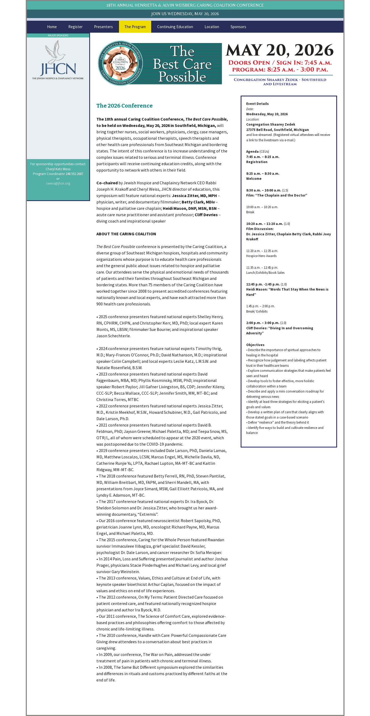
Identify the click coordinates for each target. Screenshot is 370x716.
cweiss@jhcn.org (58, 183)
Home (52, 26)
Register (75, 26)
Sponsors (238, 26)
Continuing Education (175, 26)
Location (212, 26)
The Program (135, 26)
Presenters (103, 26)
